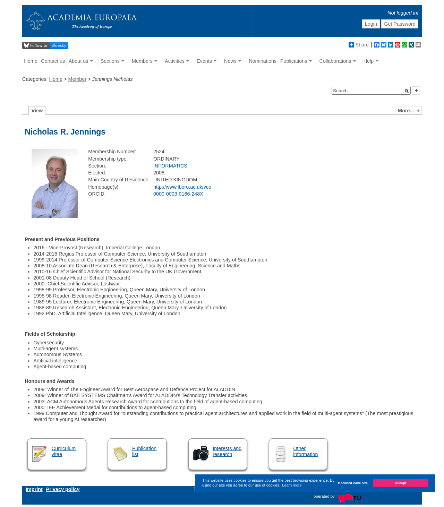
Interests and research (227, 451)
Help (369, 61)
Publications (293, 61)
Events (204, 61)
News (230, 61)
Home (30, 61)
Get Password (399, 24)
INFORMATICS (170, 166)
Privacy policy (63, 489)
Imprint (34, 489)
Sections (110, 61)
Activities (175, 61)
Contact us (53, 61)
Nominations (262, 61)
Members (142, 61)
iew (37, 110)
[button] (407, 91)
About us (78, 61)
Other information (305, 451)
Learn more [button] (291, 485)
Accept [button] (400, 483)
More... (406, 110)
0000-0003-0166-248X (178, 194)
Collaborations (335, 61)
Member (77, 79)
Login (371, 24)
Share (359, 45)
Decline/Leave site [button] (353, 483)
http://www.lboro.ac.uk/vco (182, 187)
